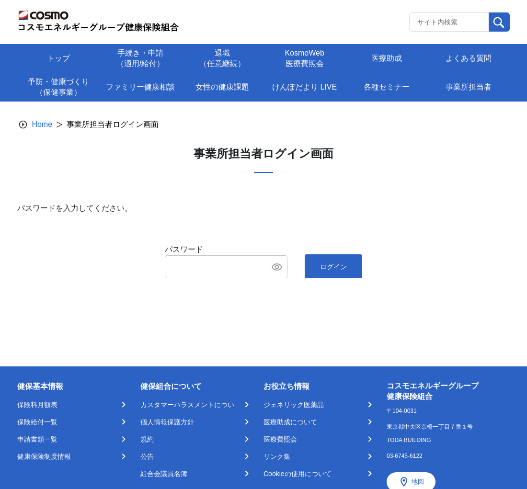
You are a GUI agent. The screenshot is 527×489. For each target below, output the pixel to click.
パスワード (184, 249)
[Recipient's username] (449, 22)
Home (42, 124)
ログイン (333, 267)
